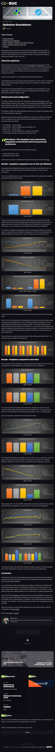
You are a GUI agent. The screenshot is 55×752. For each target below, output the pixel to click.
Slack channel (15, 609)
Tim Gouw (9, 613)
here (43, 101)
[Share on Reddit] (32, 632)
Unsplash (16, 613)
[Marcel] (4, 28)
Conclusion (6, 46)
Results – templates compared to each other (14, 44)
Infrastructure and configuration (11, 40)
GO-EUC (7, 746)
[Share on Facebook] (22, 632)
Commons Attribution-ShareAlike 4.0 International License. (37, 746)
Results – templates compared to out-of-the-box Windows (18, 42)
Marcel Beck (8, 28)
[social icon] (23, 744)
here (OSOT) (31, 65)
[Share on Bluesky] (38, 632)
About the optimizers (8, 38)
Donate (27, 732)
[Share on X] (17, 632)
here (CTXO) (41, 65)
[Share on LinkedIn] (27, 632)
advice (16, 595)
